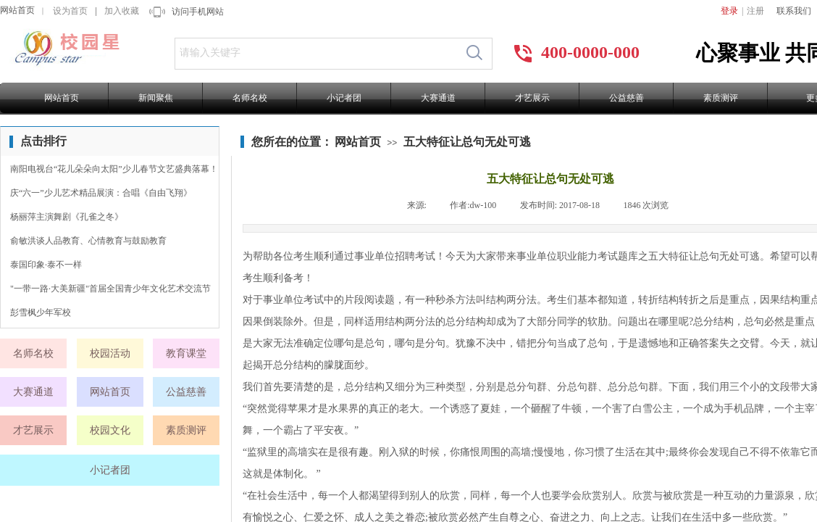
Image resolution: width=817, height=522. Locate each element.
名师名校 (249, 98)
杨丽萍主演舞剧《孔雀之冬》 (66, 217)
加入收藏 (121, 11)
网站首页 (17, 10)
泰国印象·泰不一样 (46, 265)
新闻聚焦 (155, 98)
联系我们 (793, 11)
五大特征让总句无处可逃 (467, 142)
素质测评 (720, 98)
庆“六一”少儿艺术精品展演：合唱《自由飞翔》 (101, 193)
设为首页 (70, 11)
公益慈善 (626, 98)
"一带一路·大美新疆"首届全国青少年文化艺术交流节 (110, 288)
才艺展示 (532, 98)
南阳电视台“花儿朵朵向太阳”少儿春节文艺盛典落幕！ (114, 169)
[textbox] (316, 52)
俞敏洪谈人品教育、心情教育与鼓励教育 (88, 241)
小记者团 (344, 98)
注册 (755, 11)
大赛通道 (438, 98)
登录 (729, 11)
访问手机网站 (198, 12)
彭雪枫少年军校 (40, 312)
